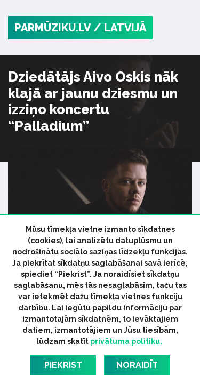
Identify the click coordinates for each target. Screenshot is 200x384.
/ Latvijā (119, 27)
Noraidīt (137, 365)
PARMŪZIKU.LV (52, 27)
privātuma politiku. (126, 341)
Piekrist (63, 365)
